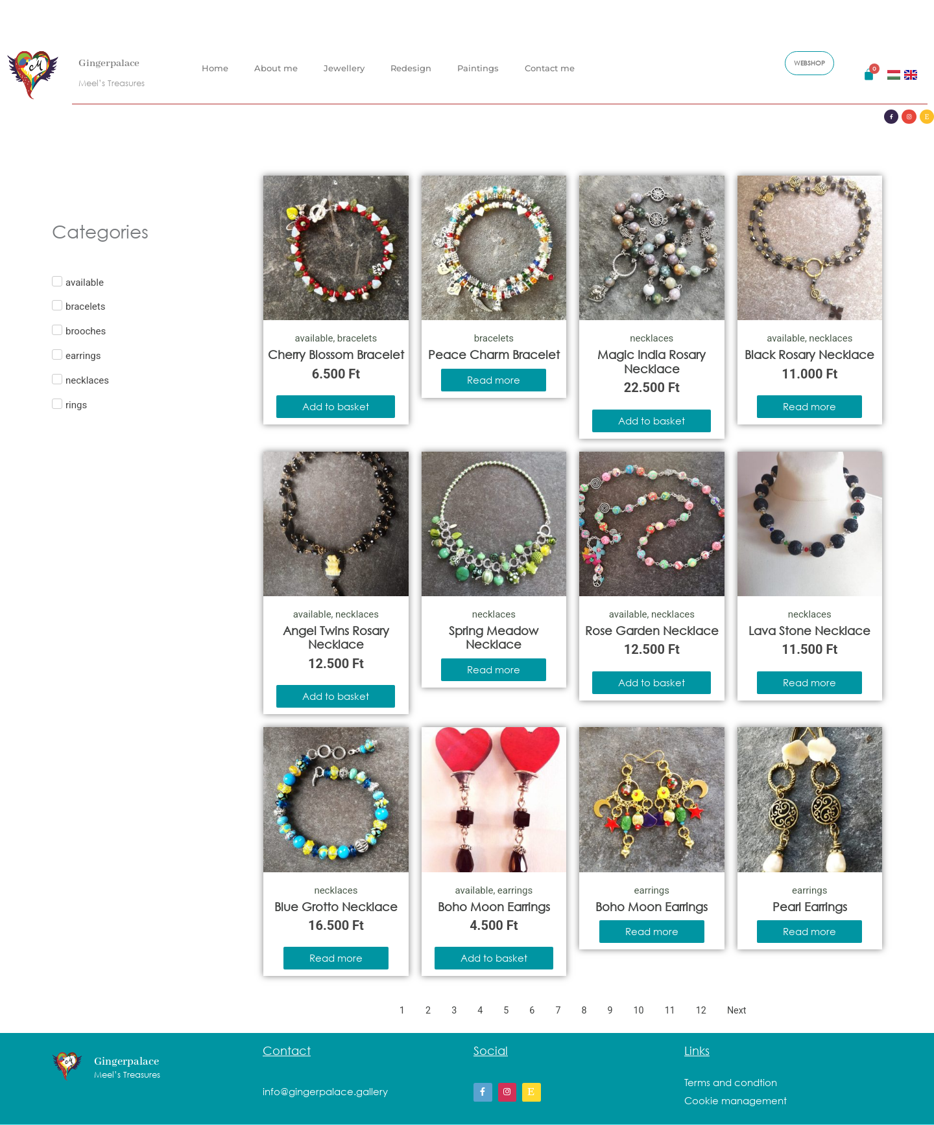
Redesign (410, 67)
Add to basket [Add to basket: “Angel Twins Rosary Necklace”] (335, 696)
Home (215, 67)
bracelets (357, 338)
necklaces (651, 338)
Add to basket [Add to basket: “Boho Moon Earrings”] (494, 958)
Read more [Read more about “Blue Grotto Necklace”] (336, 958)
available (313, 338)
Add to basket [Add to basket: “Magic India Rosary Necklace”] (651, 420)
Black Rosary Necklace (809, 354)
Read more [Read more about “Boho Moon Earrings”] (651, 931)
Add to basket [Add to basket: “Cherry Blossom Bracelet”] (335, 406)
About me (276, 67)
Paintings (478, 67)
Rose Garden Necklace (652, 630)
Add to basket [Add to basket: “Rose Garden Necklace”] (651, 682)
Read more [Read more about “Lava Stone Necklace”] (809, 682)
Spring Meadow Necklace (493, 637)
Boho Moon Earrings (494, 906)
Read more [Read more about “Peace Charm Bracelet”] (493, 380)
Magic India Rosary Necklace (651, 361)
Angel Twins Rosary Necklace (336, 637)
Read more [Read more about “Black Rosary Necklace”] (809, 406)
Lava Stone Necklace (809, 630)
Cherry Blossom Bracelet (336, 354)
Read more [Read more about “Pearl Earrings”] (809, 931)
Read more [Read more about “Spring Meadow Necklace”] (493, 669)
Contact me (550, 67)
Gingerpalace (115, 61)
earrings (515, 890)
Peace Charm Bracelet (494, 354)
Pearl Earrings (809, 906)
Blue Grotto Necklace (336, 906)
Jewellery (344, 67)
